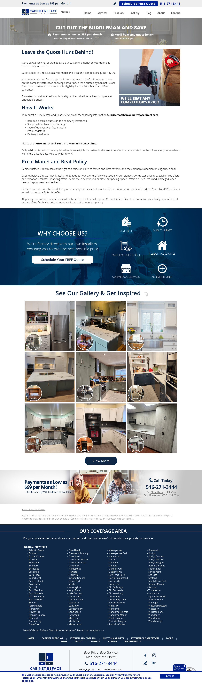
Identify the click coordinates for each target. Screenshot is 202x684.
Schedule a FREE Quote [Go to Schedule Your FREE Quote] (138, 4)
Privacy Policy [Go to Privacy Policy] (122, 674)
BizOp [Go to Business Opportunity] (64, 641)
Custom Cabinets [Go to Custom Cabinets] (113, 638)
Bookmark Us (132, 641)
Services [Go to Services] (102, 13)
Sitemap (112, 641)
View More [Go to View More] (101, 460)
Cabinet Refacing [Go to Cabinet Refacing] (52, 638)
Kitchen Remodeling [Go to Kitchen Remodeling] (83, 638)
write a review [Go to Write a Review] (145, 663)
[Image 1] (50, 326)
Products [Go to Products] (119, 13)
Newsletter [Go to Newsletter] (154, 663)
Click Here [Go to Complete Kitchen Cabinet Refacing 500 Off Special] (157, 492)
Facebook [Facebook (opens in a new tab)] (145, 655)
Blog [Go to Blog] (148, 13)
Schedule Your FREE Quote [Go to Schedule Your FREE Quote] (62, 259)
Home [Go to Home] (30, 638)
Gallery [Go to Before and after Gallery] (135, 13)
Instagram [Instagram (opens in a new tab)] (154, 655)
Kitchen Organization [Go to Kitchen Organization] (145, 638)
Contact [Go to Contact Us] (175, 13)
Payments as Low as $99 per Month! (46, 3)
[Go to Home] (39, 14)
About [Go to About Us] (161, 13)
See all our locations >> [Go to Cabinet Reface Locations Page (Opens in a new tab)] (90, 630)
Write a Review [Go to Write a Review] (115, 4)
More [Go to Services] (169, 638)
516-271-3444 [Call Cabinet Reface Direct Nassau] (170, 3)
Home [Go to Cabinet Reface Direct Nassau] (87, 13)
